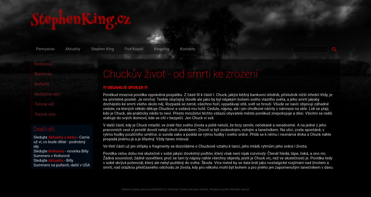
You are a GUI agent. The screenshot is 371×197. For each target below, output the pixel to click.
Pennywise (45, 49)
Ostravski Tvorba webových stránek (188, 189)
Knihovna (43, 64)
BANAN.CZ (159, 189)
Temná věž (44, 104)
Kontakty (187, 49)
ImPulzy (42, 84)
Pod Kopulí (134, 49)
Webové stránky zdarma (135, 189)
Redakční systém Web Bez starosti (229, 189)
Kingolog (161, 49)
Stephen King (102, 49)
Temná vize (45, 114)
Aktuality (72, 49)
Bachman (43, 74)
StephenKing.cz (81, 20)
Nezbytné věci (47, 94)
